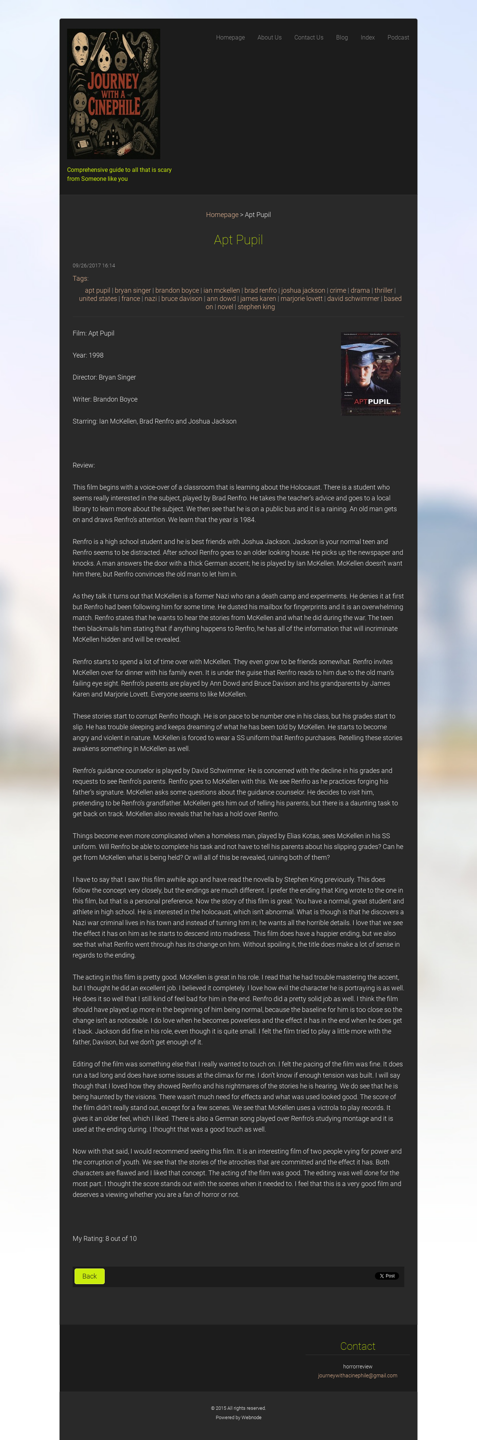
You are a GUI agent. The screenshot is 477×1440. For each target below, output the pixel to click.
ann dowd (221, 298)
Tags (80, 278)
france (130, 298)
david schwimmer (353, 298)
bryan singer (133, 290)
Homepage (222, 214)
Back (89, 1276)
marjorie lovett (302, 298)
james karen (258, 298)
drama (360, 290)
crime (338, 290)
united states (98, 298)
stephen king (256, 307)
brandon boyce (177, 290)
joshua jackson (303, 290)
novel (225, 307)
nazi (151, 298)
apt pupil (97, 290)
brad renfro (260, 290)
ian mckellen (221, 290)
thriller (384, 290)
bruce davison (181, 298)
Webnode (251, 1417)
